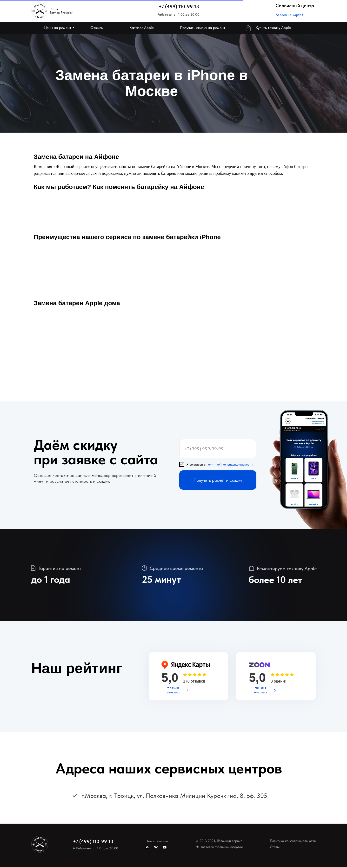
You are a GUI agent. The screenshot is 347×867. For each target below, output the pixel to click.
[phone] (217, 448)
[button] (288, 15)
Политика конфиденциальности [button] (293, 841)
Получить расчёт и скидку (218, 480)
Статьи (275, 847)
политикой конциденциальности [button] (230, 464)
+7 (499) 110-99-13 (179, 6)
